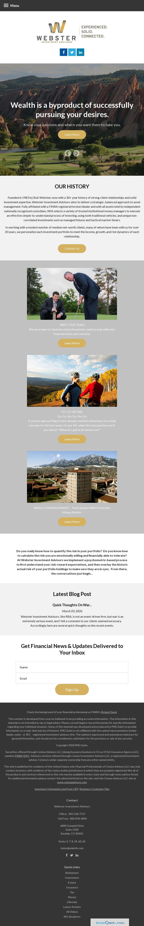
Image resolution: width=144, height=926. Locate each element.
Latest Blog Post (72, 594)
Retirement (72, 872)
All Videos (72, 911)
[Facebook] (67, 855)
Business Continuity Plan (95, 789)
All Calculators (72, 916)
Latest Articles (72, 906)
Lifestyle (72, 902)
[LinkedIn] (77, 855)
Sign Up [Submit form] (72, 689)
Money (72, 897)
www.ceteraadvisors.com (72, 782)
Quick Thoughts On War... (72, 605)
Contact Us (72, 248)
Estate (72, 882)
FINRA (19, 755)
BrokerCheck (109, 712)
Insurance (72, 887)
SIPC (27, 755)
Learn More (72, 134)
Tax (72, 892)
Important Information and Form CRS (56, 789)
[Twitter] (71, 855)
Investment (72, 877)
